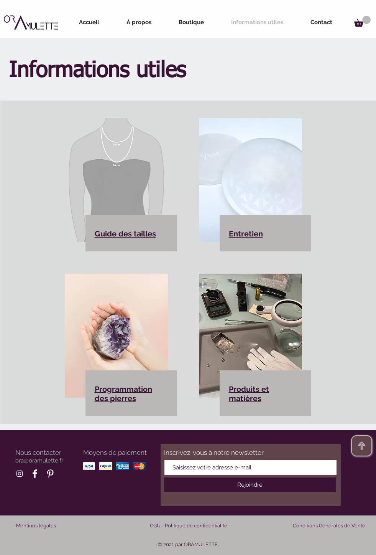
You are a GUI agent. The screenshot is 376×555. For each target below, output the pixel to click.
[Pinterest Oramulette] (50, 473)
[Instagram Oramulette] (19, 473)
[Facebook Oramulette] (35, 473)
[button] (362, 21)
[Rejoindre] (250, 484)
